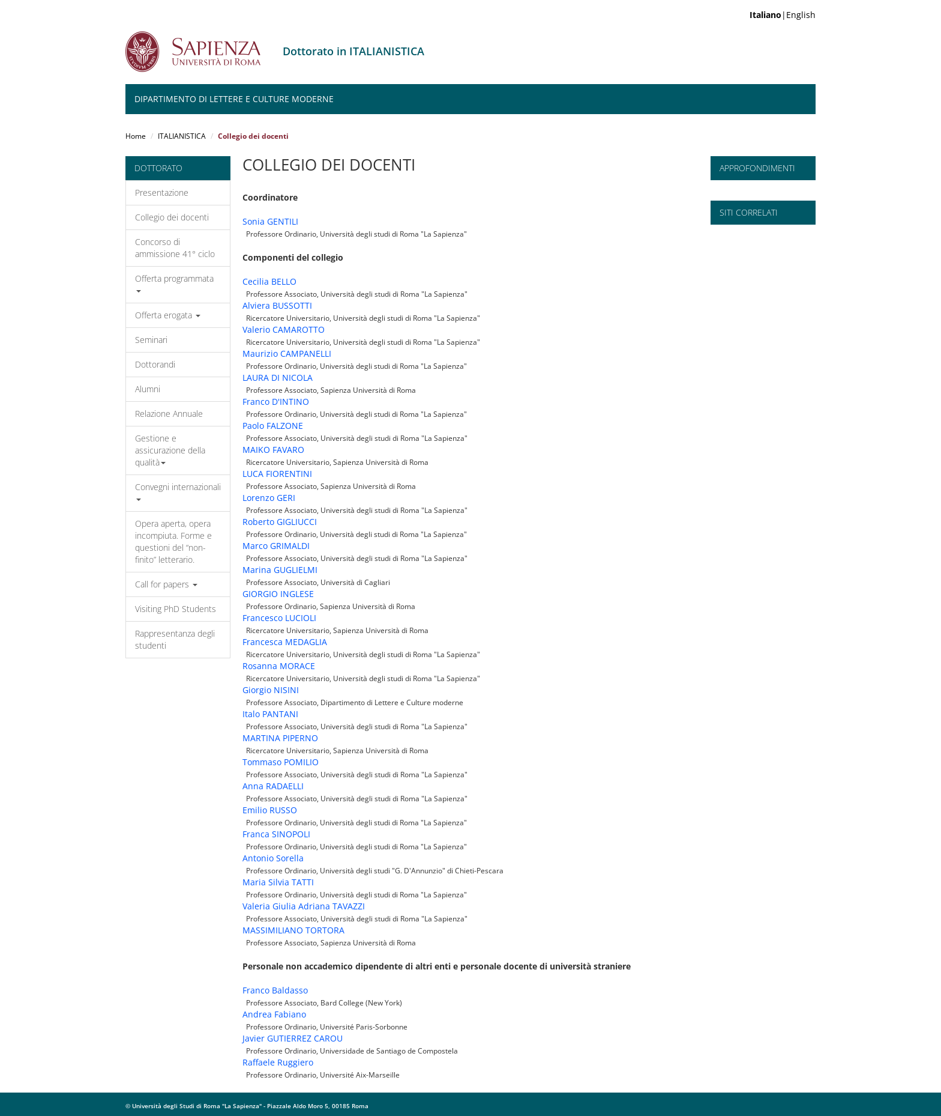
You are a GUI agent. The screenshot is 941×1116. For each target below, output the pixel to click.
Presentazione (161, 192)
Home (135, 136)
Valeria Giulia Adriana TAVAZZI (303, 906)
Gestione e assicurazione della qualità (170, 450)
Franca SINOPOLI (276, 834)
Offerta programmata (174, 283)
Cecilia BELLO (269, 281)
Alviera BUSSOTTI (277, 305)
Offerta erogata (167, 315)
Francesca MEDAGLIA (284, 641)
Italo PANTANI (270, 714)
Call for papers (166, 584)
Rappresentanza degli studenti (175, 639)
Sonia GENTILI (270, 221)
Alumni (147, 389)
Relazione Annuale (169, 413)
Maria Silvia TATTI (278, 882)
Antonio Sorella (273, 858)
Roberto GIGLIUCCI (279, 521)
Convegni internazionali (178, 491)
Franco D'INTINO (275, 401)
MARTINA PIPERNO (280, 738)
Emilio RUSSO (269, 810)
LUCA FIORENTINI (277, 473)
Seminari (151, 339)
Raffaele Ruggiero (277, 1062)
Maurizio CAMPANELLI (286, 353)
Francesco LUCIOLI (279, 617)
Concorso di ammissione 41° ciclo (175, 247)
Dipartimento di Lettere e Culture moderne (234, 99)
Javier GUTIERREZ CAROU (292, 1038)
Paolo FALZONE (272, 425)
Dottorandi (155, 364)
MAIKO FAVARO (273, 449)
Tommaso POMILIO (280, 762)
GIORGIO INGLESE (278, 593)
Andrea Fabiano (274, 1014)
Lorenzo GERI (268, 497)
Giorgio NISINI (270, 690)
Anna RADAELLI (273, 786)
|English (783, 14)
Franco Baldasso (275, 990)
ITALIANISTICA (182, 136)
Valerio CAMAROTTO (283, 329)
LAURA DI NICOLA (277, 377)
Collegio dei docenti (172, 217)
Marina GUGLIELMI (279, 569)
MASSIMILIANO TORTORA (293, 930)
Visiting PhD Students (175, 608)
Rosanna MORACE (278, 666)
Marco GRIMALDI (276, 545)
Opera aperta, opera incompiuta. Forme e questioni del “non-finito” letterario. (173, 541)
